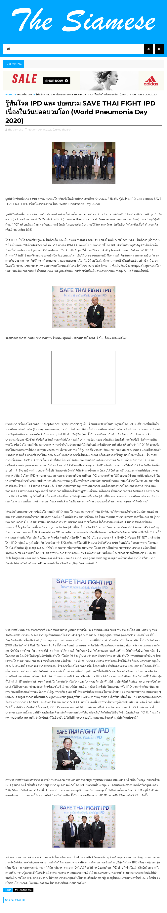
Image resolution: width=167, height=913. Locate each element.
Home (9, 94)
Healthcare (24, 94)
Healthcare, (63, 129)
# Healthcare (23, 889)
